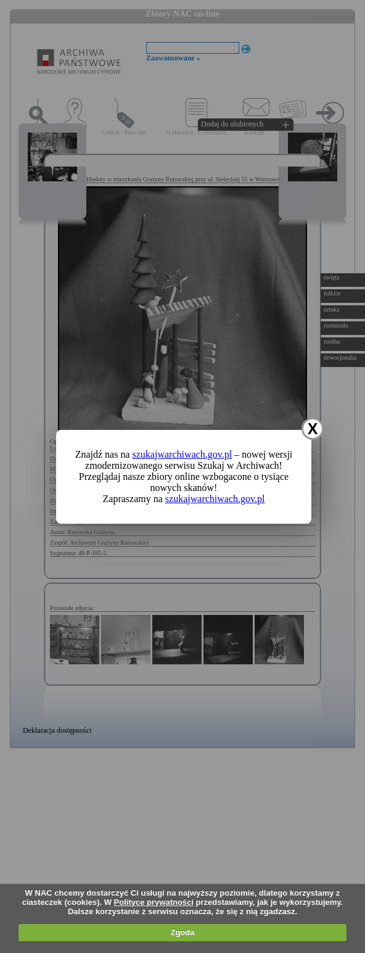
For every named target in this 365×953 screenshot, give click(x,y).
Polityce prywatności (154, 902)
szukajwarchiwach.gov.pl (182, 454)
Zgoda (182, 932)
